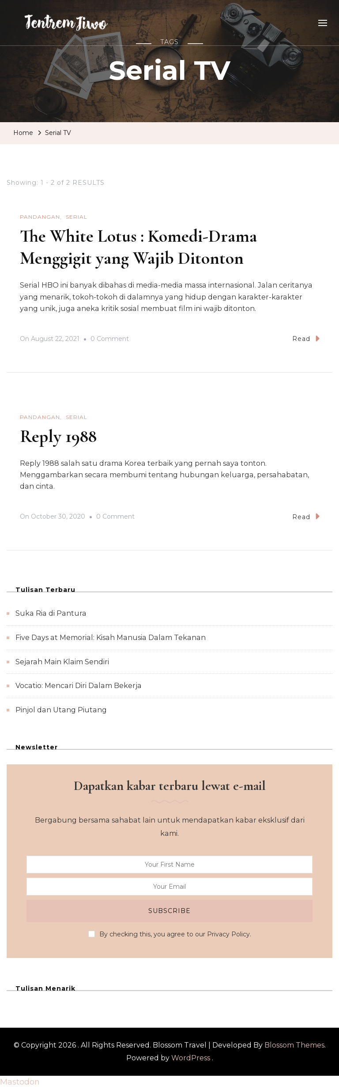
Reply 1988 (58, 436)
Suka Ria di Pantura (51, 613)
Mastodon (20, 1082)
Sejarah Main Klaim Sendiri (62, 662)
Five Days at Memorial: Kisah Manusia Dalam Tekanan (110, 637)
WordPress (190, 1058)
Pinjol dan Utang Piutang (61, 710)
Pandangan (40, 216)
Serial (76, 216)
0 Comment (109, 339)
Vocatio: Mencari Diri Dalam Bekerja (78, 685)
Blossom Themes (294, 1045)
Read (306, 338)
